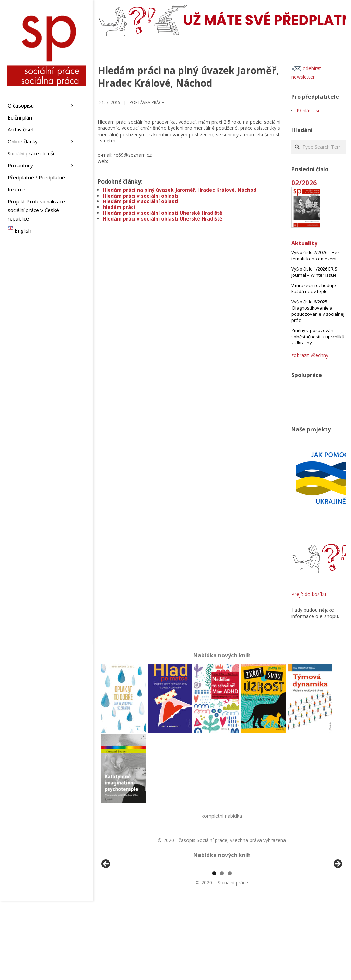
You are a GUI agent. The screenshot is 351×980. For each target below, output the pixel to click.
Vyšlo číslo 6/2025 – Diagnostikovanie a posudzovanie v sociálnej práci (317, 311)
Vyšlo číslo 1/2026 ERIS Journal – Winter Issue (314, 272)
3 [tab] (230, 952)
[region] (222, 905)
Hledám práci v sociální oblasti (140, 195)
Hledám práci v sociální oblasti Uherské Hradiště (162, 213)
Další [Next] (337, 904)
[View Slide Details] (125, 905)
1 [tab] (214, 952)
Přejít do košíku (308, 594)
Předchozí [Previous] (106, 904)
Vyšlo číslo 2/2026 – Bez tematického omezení (315, 255)
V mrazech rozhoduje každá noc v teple (313, 288)
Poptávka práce (147, 102)
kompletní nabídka (222, 816)
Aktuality (304, 243)
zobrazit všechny (309, 355)
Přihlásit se (308, 110)
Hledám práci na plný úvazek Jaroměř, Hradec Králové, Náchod (179, 190)
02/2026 (304, 182)
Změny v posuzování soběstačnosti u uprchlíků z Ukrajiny (317, 336)
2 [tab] (222, 952)
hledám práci (119, 207)
